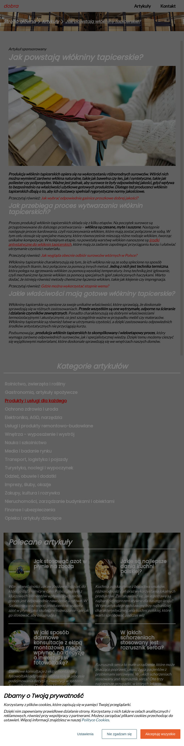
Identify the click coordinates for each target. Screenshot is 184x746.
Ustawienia (85, 734)
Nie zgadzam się (119, 734)
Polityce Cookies (95, 719)
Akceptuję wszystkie (160, 734)
